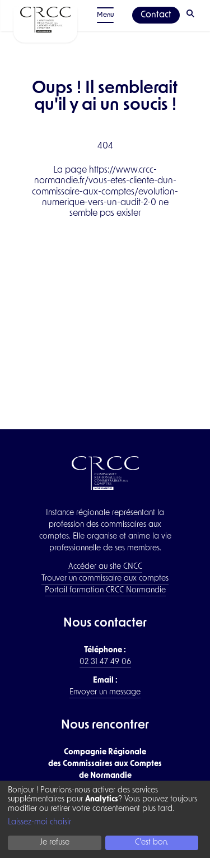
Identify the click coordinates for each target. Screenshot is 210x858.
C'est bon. (152, 842)
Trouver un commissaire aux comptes (105, 578)
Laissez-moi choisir (39, 822)
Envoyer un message (105, 692)
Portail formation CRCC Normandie (105, 590)
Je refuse (54, 842)
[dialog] (105, 819)
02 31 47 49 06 (105, 662)
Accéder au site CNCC (105, 567)
